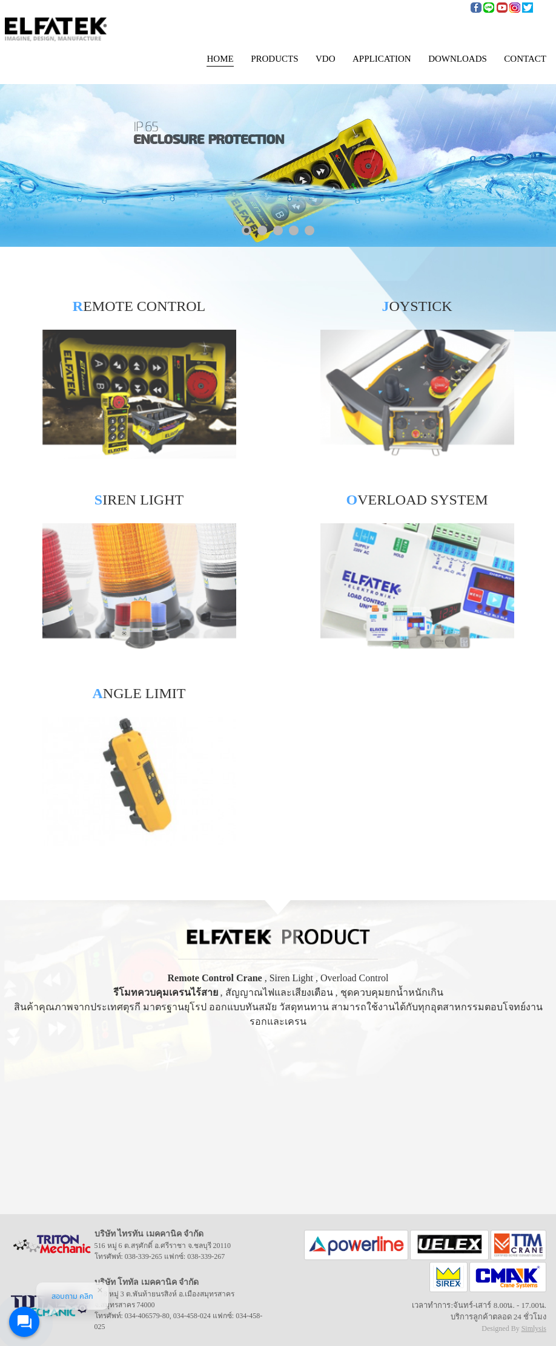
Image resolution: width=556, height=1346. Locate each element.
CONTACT (525, 59)
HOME (220, 59)
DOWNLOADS (457, 59)
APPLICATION (381, 59)
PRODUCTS (274, 59)
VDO (326, 59)
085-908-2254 (446, 6)
